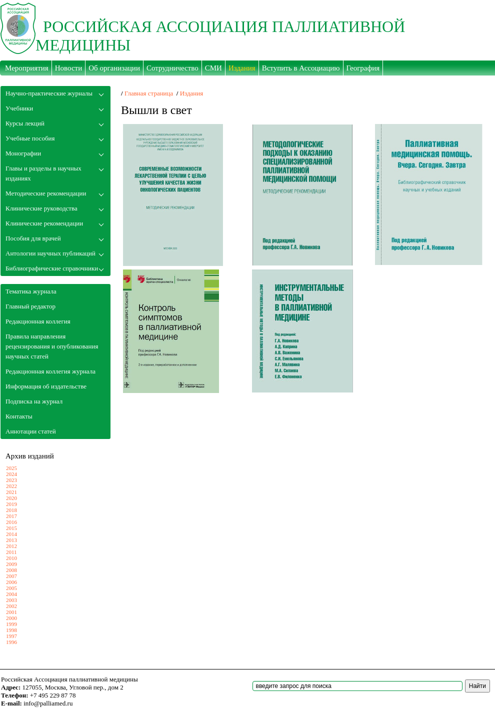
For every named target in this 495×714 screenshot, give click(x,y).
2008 (11, 570)
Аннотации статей (31, 431)
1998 (11, 630)
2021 (11, 492)
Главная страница (148, 93)
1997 (11, 636)
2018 (11, 510)
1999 (11, 624)
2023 (11, 480)
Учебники (19, 108)
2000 (11, 618)
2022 (11, 486)
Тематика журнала (31, 291)
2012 (11, 546)
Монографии (23, 153)
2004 (11, 594)
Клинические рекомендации (44, 223)
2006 (11, 582)
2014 (11, 534)
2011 (11, 552)
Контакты (19, 416)
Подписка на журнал (34, 401)
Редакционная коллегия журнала (51, 371)
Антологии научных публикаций (51, 253)
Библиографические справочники (52, 268)
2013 (11, 540)
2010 (11, 558)
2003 (11, 600)
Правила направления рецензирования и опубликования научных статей (52, 346)
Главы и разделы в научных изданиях (44, 173)
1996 (11, 642)
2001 (11, 612)
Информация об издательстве (46, 386)
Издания (192, 93)
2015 (11, 528)
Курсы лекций (25, 123)
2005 (11, 588)
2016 (11, 522)
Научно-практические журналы (49, 93)
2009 (11, 564)
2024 (11, 474)
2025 (11, 468)
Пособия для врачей (33, 238)
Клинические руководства (42, 208)
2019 (11, 504)
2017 (11, 516)
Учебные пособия (30, 138)
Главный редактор (31, 306)
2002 (11, 606)
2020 (11, 498)
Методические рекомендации (46, 193)
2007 (11, 576)
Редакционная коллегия (38, 321)
